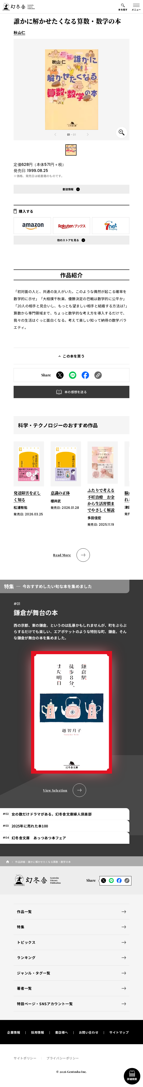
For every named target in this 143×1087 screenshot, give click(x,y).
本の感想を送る (75, 392)
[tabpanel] (71, 688)
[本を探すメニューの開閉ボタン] (123, 6)
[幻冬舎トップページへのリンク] (18, 6)
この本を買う (74, 356)
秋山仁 (19, 32)
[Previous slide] (55, 134)
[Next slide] (87, 134)
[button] (71, 150)
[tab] (64, 814)
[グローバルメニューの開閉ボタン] (136, 6)
